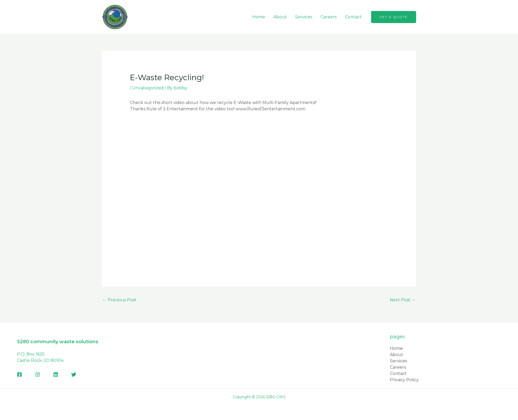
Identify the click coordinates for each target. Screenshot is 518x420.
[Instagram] (37, 374)
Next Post (403, 299)
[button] (393, 17)
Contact (353, 16)
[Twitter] (73, 374)
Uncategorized (148, 87)
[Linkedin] (55, 374)
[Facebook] (19, 374)
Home (258, 16)
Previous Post (119, 299)
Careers (329, 16)
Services (303, 16)
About (280, 16)
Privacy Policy (404, 379)
